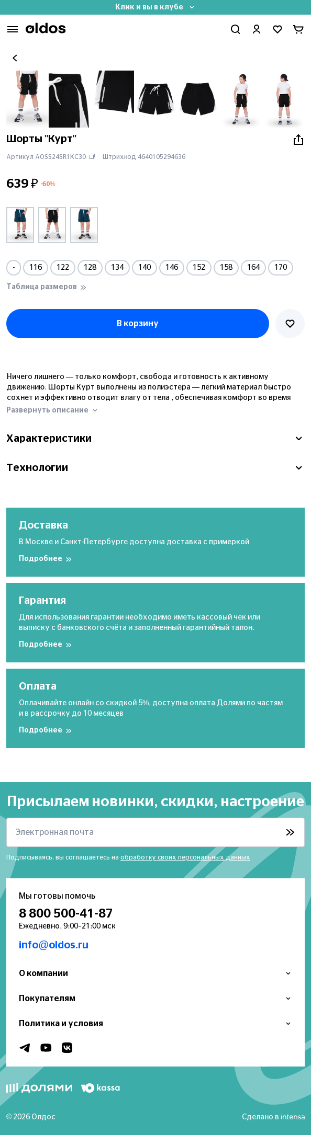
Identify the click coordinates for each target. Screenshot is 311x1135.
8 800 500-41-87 (66, 914)
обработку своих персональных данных (185, 857)
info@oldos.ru (53, 945)
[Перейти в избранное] (277, 29)
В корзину (138, 323)
